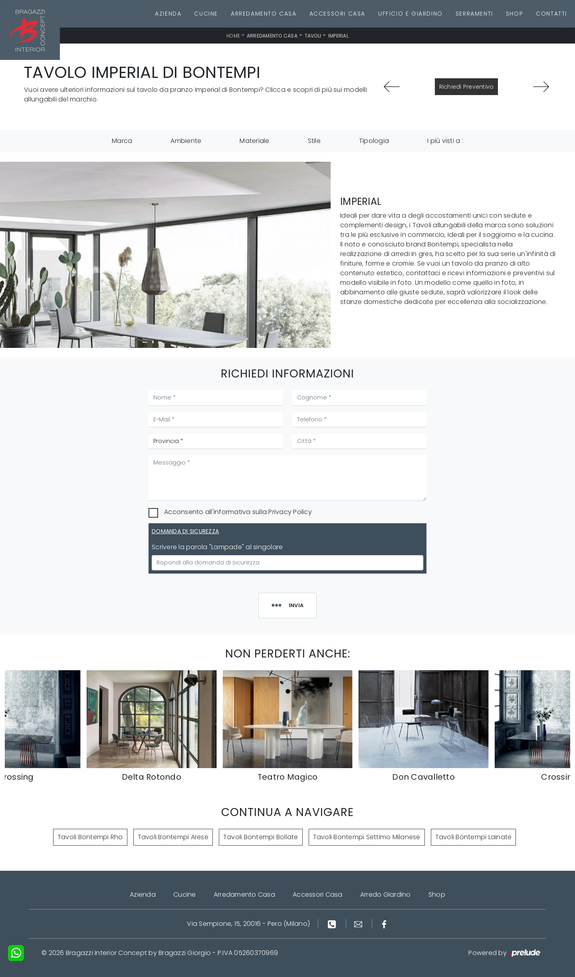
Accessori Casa (337, 14)
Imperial (338, 35)
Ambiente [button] (186, 140)
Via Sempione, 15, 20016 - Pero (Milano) (248, 923)
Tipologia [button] (374, 140)
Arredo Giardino (385, 894)
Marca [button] (122, 140)
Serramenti (474, 14)
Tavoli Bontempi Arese (173, 837)
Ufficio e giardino (410, 14)
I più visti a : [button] (445, 140)
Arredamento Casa (264, 14)
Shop (514, 14)
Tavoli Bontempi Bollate (260, 837)
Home (233, 35)
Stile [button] (314, 140)
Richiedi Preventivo (466, 87)
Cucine (206, 14)
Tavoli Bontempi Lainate (473, 837)
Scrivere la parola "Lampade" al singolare (217, 547)
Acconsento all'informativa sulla (238, 511)
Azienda (168, 14)
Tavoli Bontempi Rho (90, 837)
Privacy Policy (290, 511)
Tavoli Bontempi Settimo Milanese (366, 837)
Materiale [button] (254, 140)
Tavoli (313, 35)
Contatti (551, 14)
